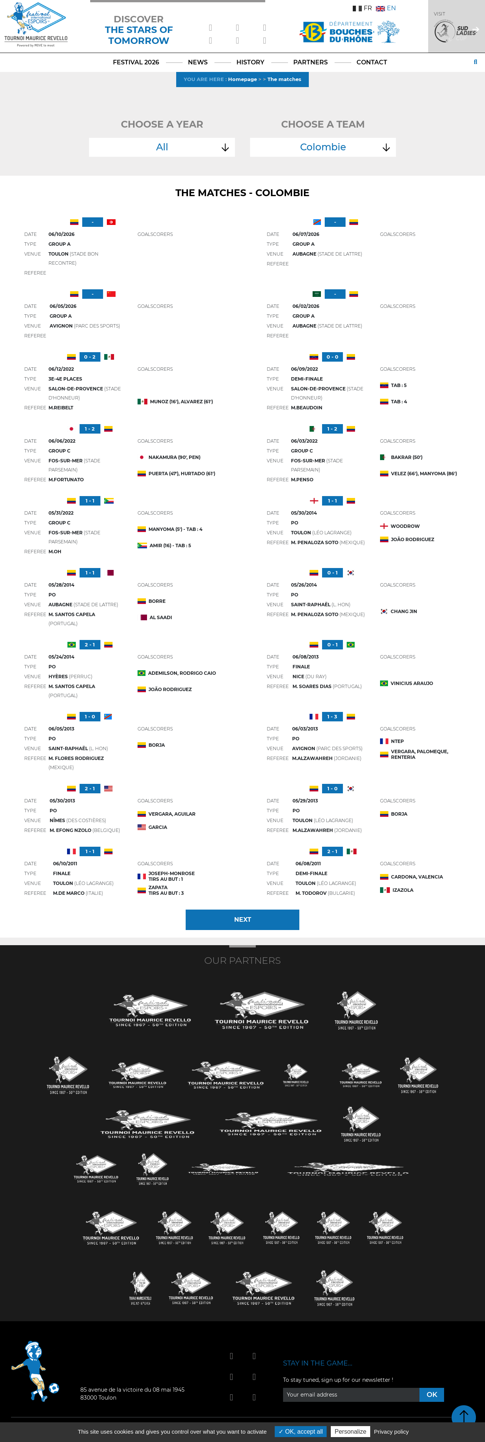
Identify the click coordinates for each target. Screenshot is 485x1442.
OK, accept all (300, 1431)
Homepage (242, 79)
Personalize (350, 1431)
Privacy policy (391, 1431)
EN (386, 8)
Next (242, 919)
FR (362, 8)
